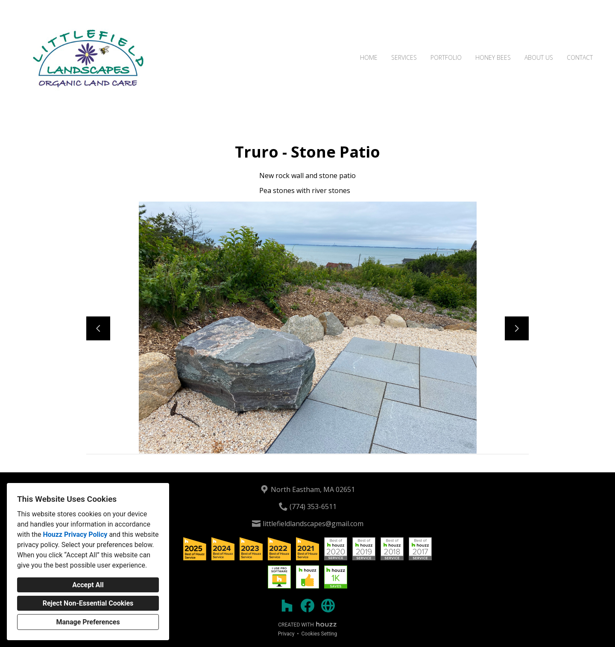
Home (369, 57)
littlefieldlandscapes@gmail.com (313, 523)
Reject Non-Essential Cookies (88, 603)
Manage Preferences (88, 622)
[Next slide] (517, 328)
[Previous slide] (98, 328)
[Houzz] (287, 606)
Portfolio (446, 57)
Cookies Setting (319, 634)
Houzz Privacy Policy (75, 534)
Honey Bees (493, 57)
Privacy (286, 634)
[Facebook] (307, 606)
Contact (580, 57)
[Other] (328, 606)
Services (404, 57)
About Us (538, 57)
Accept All (88, 585)
